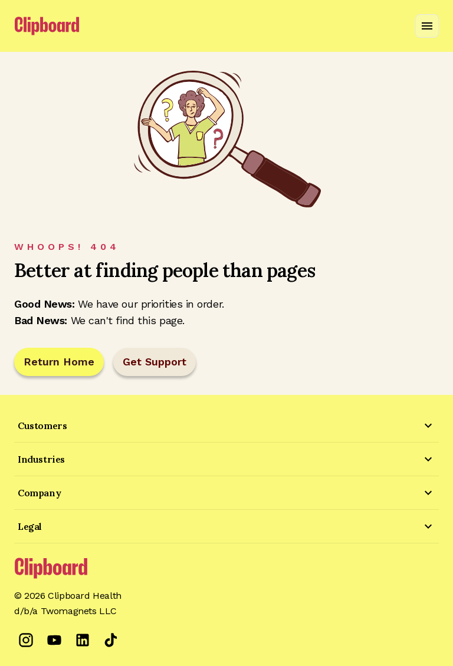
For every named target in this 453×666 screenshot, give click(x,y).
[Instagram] (26, 640)
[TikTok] (111, 640)
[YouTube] (54, 640)
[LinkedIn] (82, 640)
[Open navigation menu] (427, 26)
